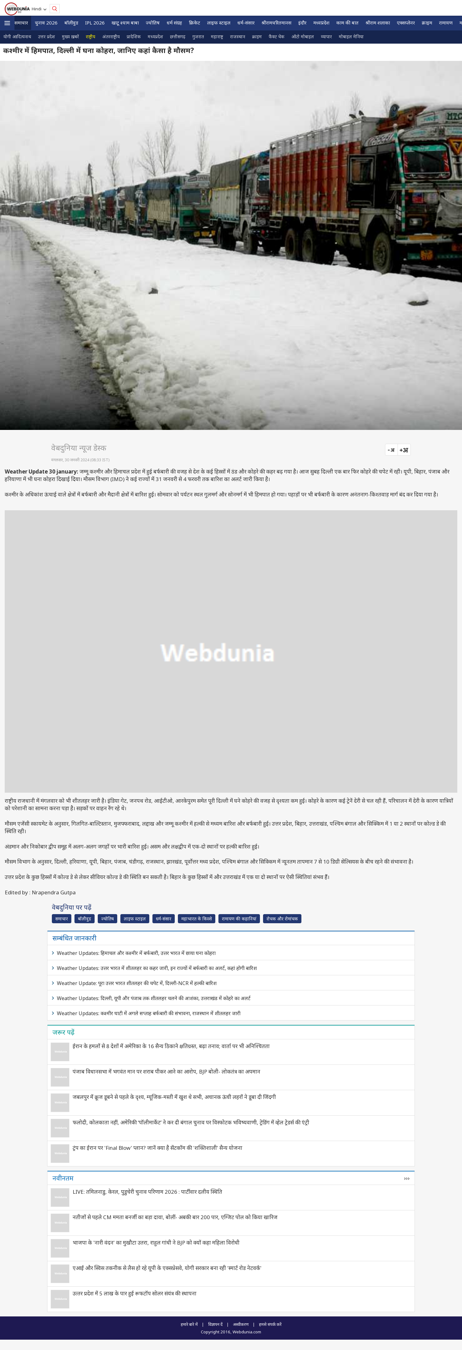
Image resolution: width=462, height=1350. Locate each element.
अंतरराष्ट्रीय (111, 37)
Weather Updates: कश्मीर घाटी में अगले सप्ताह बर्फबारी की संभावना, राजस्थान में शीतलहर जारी (148, 1013)
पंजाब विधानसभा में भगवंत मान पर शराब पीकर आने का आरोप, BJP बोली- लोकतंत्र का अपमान (166, 1071)
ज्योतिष (153, 22)
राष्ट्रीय (90, 37)
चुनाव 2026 (46, 22)
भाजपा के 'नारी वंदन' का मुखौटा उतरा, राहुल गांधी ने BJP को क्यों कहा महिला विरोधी (156, 1242)
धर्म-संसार (246, 22)
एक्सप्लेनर (406, 22)
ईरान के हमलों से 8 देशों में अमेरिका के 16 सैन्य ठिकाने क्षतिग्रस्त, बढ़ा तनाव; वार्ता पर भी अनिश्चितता (171, 1046)
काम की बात (347, 22)
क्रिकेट (194, 22)
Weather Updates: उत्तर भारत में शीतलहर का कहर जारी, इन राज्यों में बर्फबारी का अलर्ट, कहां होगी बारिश (157, 968)
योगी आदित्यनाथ (17, 37)
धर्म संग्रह (174, 22)
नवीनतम (63, 1178)
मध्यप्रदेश (321, 22)
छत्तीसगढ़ (177, 37)
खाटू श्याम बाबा (125, 22)
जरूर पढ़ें (63, 1032)
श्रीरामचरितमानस (276, 22)
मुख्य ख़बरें (70, 37)
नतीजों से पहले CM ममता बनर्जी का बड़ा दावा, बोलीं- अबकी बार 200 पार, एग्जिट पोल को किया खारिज (175, 1217)
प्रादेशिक (134, 37)
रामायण (446, 22)
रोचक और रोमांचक (282, 919)
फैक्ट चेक (276, 37)
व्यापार (326, 37)
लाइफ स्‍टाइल (218, 22)
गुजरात (198, 37)
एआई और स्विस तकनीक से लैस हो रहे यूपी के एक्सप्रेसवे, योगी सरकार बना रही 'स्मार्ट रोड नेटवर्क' (167, 1268)
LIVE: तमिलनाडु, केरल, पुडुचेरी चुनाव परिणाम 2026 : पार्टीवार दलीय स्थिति (147, 1191)
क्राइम (427, 22)
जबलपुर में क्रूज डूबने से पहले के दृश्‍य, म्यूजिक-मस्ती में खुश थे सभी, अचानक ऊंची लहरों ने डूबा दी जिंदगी (174, 1097)
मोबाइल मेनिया (351, 37)
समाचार (21, 22)
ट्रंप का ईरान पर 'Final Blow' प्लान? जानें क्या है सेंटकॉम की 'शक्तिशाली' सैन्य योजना (157, 1147)
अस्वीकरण (241, 1324)
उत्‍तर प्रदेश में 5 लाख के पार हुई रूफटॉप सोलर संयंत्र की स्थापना (134, 1293)
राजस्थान (237, 37)
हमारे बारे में (189, 1324)
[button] (7, 23)
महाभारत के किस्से (196, 919)
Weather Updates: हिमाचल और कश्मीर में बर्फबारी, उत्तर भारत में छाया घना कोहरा (136, 953)
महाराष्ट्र (217, 37)
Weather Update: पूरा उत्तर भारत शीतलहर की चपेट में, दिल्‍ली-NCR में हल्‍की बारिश (137, 983)
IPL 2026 (95, 22)
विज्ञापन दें (215, 1324)
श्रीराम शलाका (378, 22)
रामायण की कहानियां (239, 919)
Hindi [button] (37, 9)
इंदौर (302, 22)
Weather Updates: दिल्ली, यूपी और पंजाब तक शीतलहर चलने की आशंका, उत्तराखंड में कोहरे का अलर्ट (153, 998)
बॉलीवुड (71, 22)
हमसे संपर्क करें (270, 1324)
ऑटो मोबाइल (302, 37)
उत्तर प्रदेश (46, 37)
